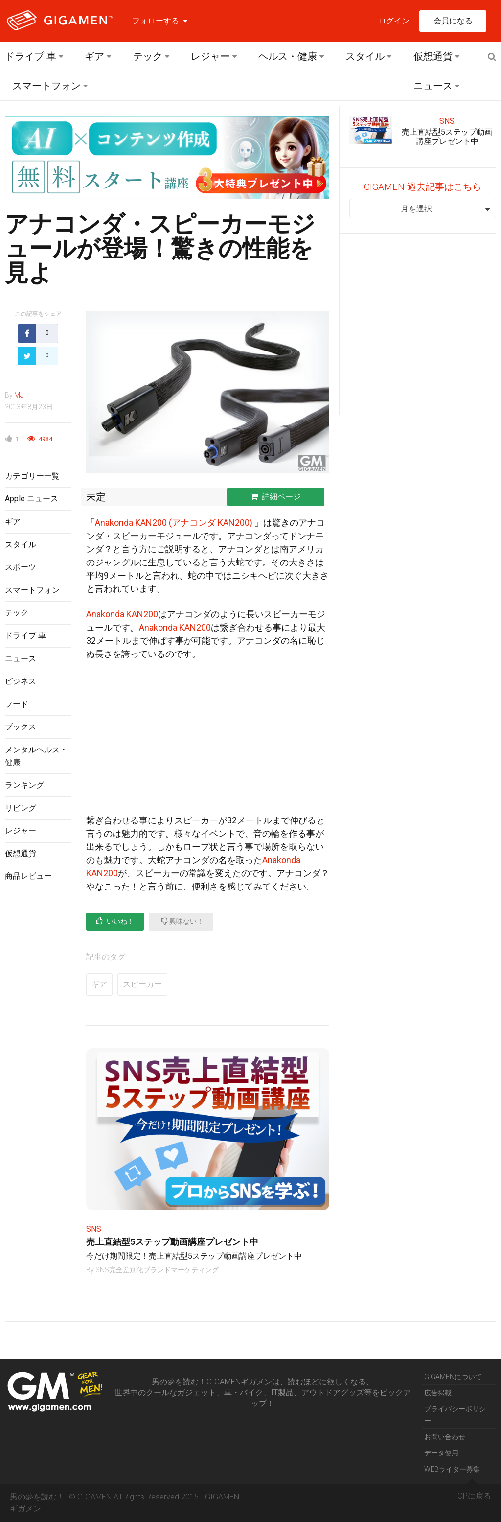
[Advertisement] (38, 1049)
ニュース (433, 86)
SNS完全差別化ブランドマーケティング (157, 1270)
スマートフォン (46, 86)
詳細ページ (275, 496)
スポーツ (20, 567)
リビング (20, 808)
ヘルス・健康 (287, 56)
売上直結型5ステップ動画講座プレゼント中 (172, 1242)
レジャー (210, 56)
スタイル (365, 56)
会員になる (453, 20)
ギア (94, 56)
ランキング (24, 785)
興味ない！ (182, 921)
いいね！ (115, 921)
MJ (18, 395)
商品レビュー (28, 876)
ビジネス (20, 681)
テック (147, 56)
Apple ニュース (31, 498)
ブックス (20, 726)
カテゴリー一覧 (32, 476)
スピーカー (142, 984)
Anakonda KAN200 (122, 614)
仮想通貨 (433, 56)
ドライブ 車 (30, 56)
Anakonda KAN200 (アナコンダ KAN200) (173, 522)
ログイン (394, 20)
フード (16, 704)
